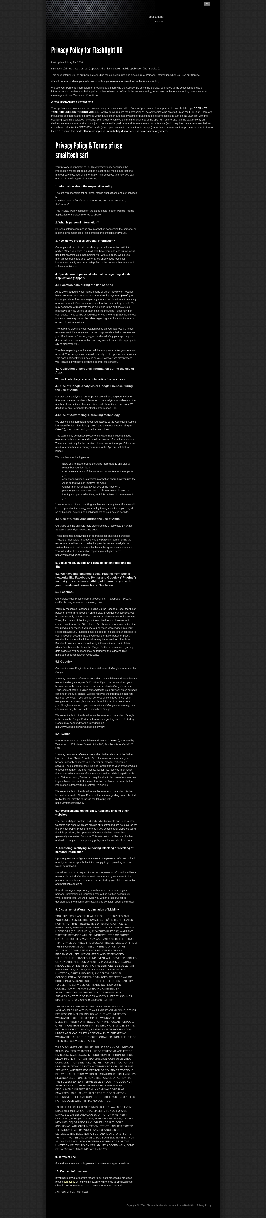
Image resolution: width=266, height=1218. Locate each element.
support (159, 21)
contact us (69, 1181)
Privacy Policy (204, 1205)
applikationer (156, 16)
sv (207, 3)
